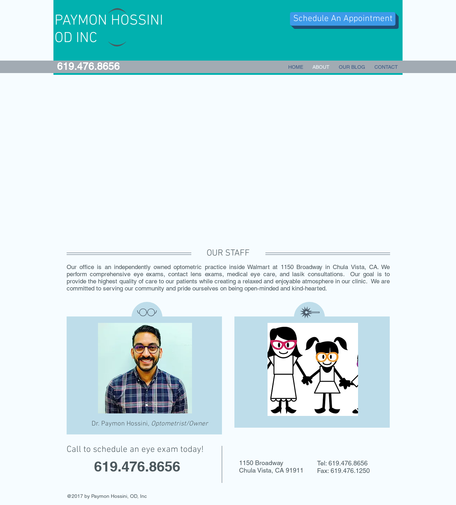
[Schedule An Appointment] (342, 19)
